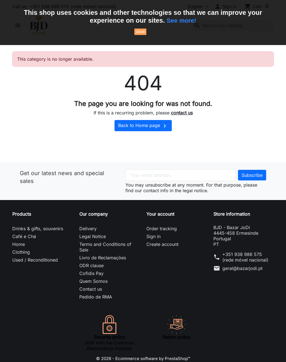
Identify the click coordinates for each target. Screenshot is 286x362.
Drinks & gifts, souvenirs (37, 240)
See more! (181, 20)
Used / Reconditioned (35, 271)
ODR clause (91, 276)
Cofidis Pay (91, 284)
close (140, 31)
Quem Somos (93, 292)
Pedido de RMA (95, 308)
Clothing (21, 263)
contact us (182, 124)
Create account (162, 255)
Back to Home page (143, 137)
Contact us (90, 300)
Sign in (153, 247)
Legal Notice (92, 247)
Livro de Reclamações (102, 269)
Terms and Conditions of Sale (105, 258)
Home (18, 255)
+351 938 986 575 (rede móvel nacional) (245, 268)
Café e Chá (24, 247)
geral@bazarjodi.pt (242, 279)
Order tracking (161, 240)
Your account (160, 225)
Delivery (88, 240)
